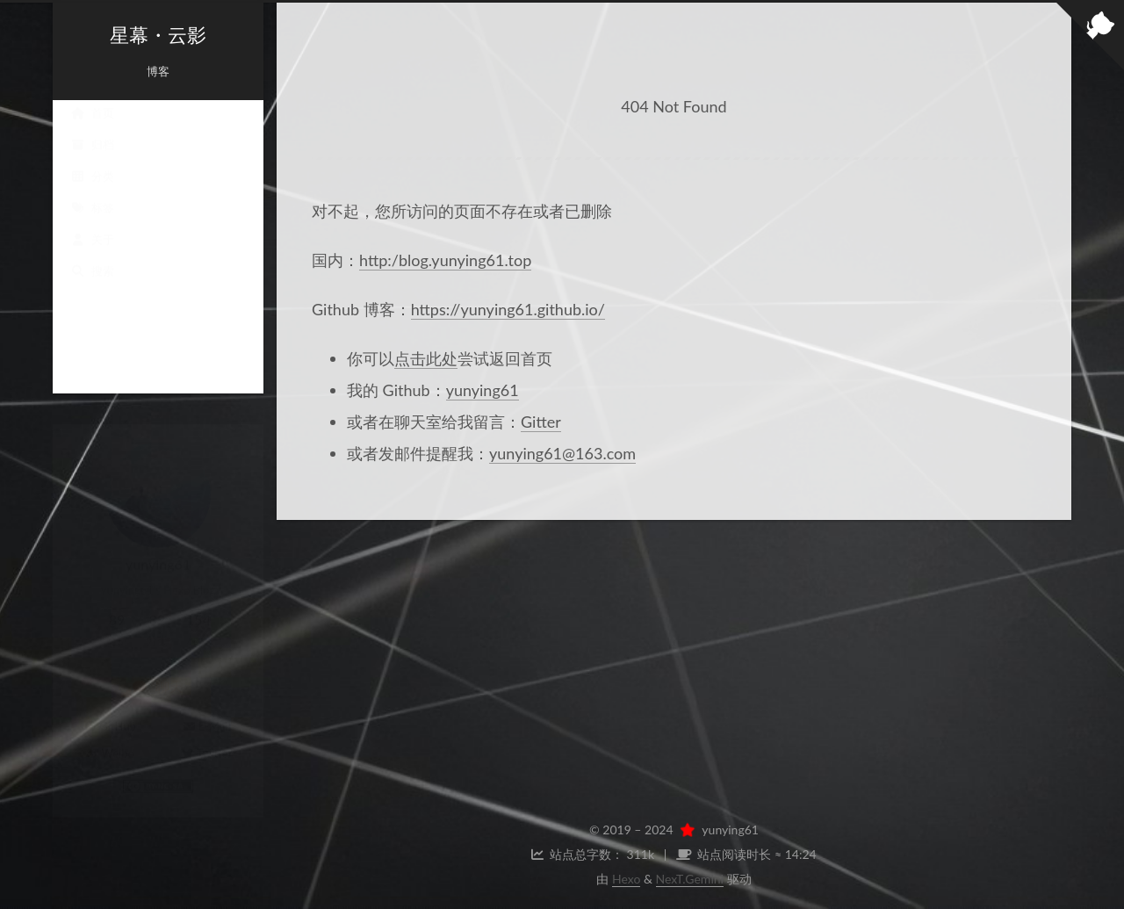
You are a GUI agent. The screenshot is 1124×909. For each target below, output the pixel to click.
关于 (92, 256)
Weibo (109, 736)
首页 (92, 130)
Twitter (207, 736)
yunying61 (482, 390)
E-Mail (206, 709)
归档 (92, 162)
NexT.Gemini (690, 878)
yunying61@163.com (562, 453)
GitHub (109, 709)
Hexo (626, 878)
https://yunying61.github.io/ (508, 309)
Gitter (541, 421)
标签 (92, 225)
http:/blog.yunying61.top (445, 260)
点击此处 (426, 358)
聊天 (158, 668)
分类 (92, 193)
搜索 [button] (92, 288)
